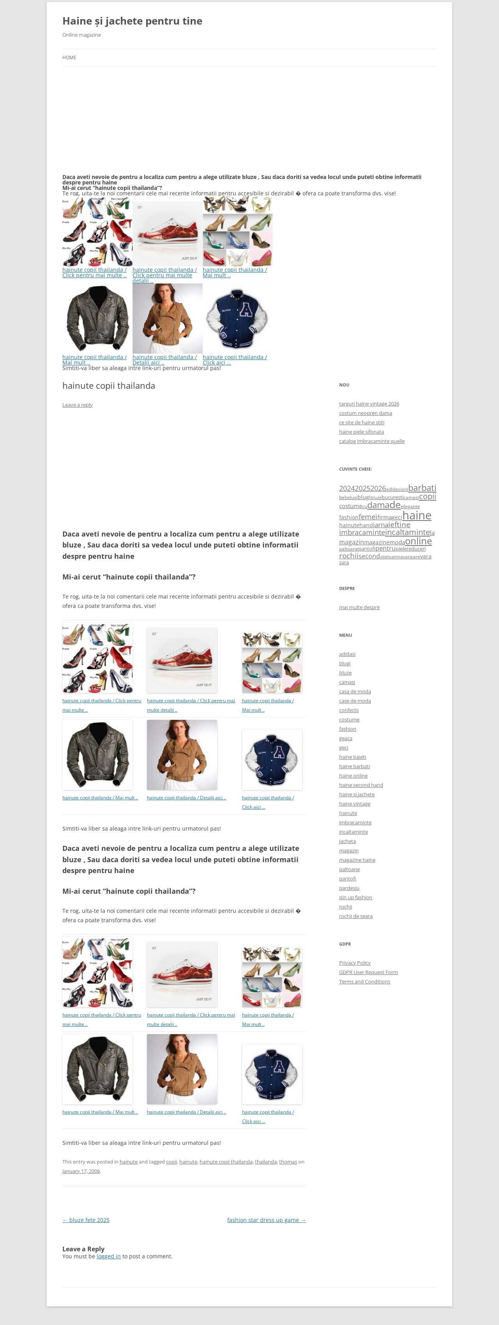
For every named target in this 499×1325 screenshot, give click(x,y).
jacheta (347, 841)
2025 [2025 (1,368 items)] (362, 488)
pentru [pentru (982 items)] (385, 548)
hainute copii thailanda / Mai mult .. (238, 269)
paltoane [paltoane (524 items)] (348, 549)
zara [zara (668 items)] (344, 562)
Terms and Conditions (364, 981)
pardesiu (349, 887)
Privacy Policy (355, 962)
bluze (345, 672)
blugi (344, 663)
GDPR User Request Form (368, 972)
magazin (349, 850)
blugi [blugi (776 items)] (364, 497)
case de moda (355, 700)
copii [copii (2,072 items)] (427, 496)
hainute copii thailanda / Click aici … (238, 357)
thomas (288, 1161)
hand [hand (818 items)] (366, 525)
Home (69, 57)
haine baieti (352, 756)
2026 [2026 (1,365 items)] (378, 488)
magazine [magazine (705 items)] (376, 542)
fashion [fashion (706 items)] (349, 517)
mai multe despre (359, 607)
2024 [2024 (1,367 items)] (347, 488)
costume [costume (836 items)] (350, 506)
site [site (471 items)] (383, 557)
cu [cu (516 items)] (364, 506)
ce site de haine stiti (361, 422)
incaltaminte (353, 831)
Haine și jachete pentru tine (132, 21)
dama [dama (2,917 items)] (378, 505)
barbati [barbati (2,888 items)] (422, 487)
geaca (345, 738)
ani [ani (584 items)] (405, 489)
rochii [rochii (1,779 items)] (349, 555)
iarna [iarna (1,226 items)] (380, 524)
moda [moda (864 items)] (397, 542)
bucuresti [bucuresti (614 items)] (392, 497)
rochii (345, 906)
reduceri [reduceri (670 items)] (416, 548)
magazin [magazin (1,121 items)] (351, 541)
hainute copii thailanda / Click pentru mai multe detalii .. (168, 272)
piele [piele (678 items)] (401, 548)
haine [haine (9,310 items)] (417, 515)
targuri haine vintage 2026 (369, 403)
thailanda (266, 1161)
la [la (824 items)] (432, 533)
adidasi (347, 653)
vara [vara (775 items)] (426, 556)
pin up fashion (355, 897)
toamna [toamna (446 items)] (395, 557)
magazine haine (357, 859)
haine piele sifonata (361, 431)
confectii (349, 710)
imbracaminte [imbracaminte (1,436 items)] (362, 532)
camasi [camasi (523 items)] (411, 497)
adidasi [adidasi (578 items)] (394, 489)
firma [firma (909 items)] (384, 517)
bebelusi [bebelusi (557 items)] (348, 497)
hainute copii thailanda (226, 1161)
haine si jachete (357, 794)
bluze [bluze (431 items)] (376, 497)
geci (343, 747)
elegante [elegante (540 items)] (410, 506)
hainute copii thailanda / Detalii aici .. (168, 357)
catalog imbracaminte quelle (372, 441)
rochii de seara (356, 915)
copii (171, 1161)
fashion (347, 728)
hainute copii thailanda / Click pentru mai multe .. (97, 269)
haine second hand (361, 784)
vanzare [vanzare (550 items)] (411, 556)
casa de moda (355, 691)
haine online (353, 775)
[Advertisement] (120, 125)
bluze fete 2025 (86, 1220)
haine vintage (354, 803)
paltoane (349, 869)
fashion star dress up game (266, 1220)
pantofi (347, 878)
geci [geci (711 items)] (397, 517)
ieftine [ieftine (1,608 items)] (399, 524)
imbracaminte (355, 822)
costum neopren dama (365, 412)
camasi (347, 682)
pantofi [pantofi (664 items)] (366, 548)
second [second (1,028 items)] (369, 556)
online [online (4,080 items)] (418, 540)
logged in (109, 1256)
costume (349, 719)
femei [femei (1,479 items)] (368, 516)
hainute (129, 1161)
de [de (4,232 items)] (395, 504)
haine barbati (354, 766)
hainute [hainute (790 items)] (349, 525)
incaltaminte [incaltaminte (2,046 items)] (407, 532)
